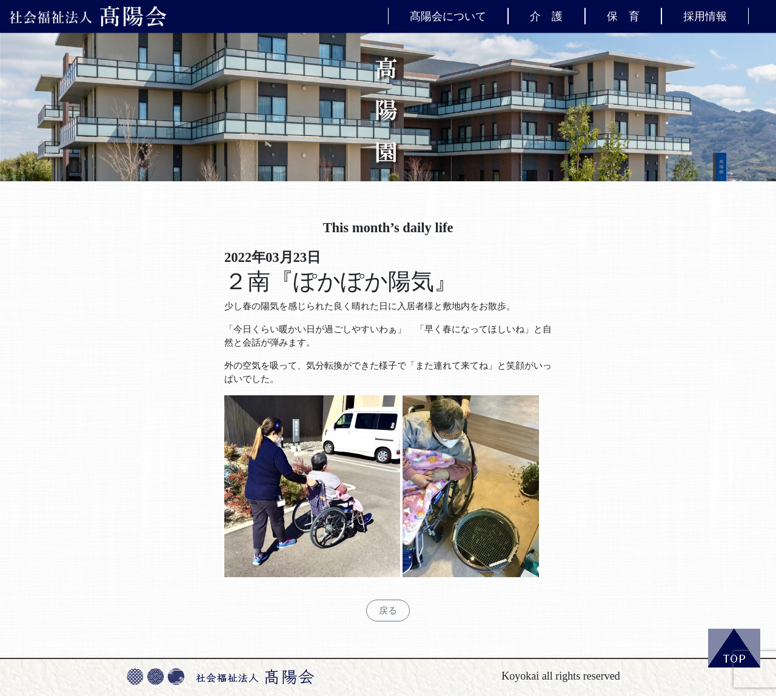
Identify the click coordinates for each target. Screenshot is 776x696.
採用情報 (705, 15)
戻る (388, 610)
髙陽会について (448, 15)
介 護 (546, 15)
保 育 (623, 15)
